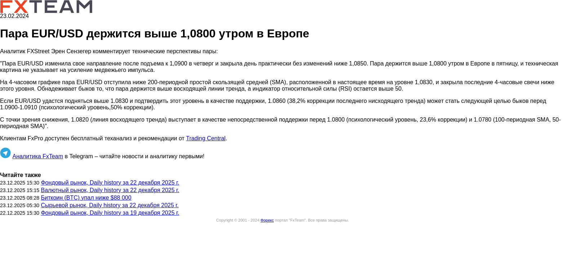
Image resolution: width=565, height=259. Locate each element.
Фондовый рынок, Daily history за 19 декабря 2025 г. (110, 213)
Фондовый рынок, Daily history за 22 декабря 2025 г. (110, 183)
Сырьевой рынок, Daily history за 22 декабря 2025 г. (109, 205)
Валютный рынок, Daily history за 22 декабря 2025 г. (110, 190)
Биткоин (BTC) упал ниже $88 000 (86, 198)
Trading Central (206, 138)
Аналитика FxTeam (37, 156)
